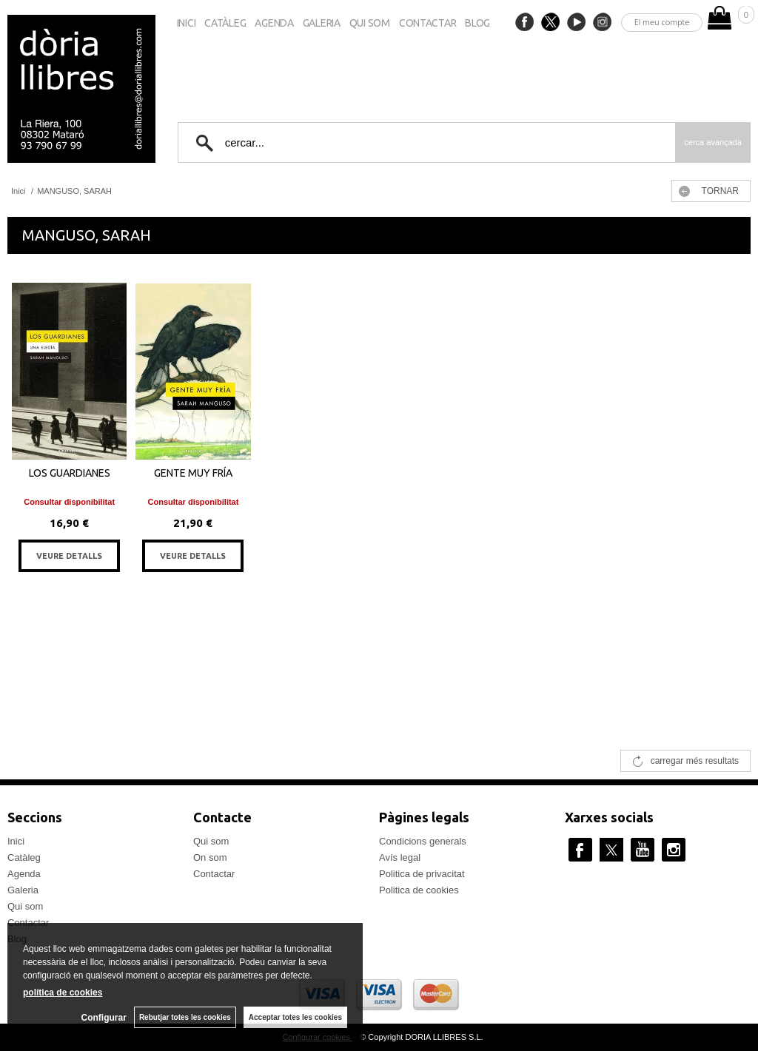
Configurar (104, 1018)
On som (210, 857)
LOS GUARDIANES (69, 473)
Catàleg (225, 23)
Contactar (427, 23)
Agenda (274, 23)
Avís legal (399, 857)
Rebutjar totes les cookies (185, 1017)
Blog (477, 23)
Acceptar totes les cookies (295, 1017)
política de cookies (62, 992)
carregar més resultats (695, 761)
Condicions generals (422, 841)
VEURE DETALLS (69, 555)
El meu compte (662, 21)
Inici (186, 23)
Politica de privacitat (422, 873)
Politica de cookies (419, 890)
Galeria (322, 23)
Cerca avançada (713, 142)
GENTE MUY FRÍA (193, 473)
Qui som (369, 23)
